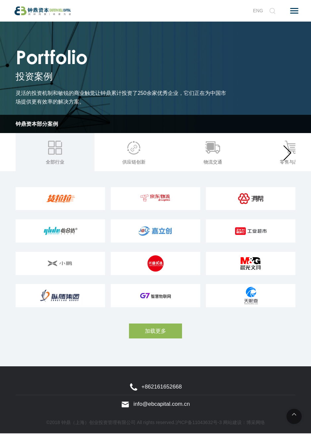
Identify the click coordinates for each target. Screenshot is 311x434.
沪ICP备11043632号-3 (198, 423)
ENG (258, 10)
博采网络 (255, 423)
